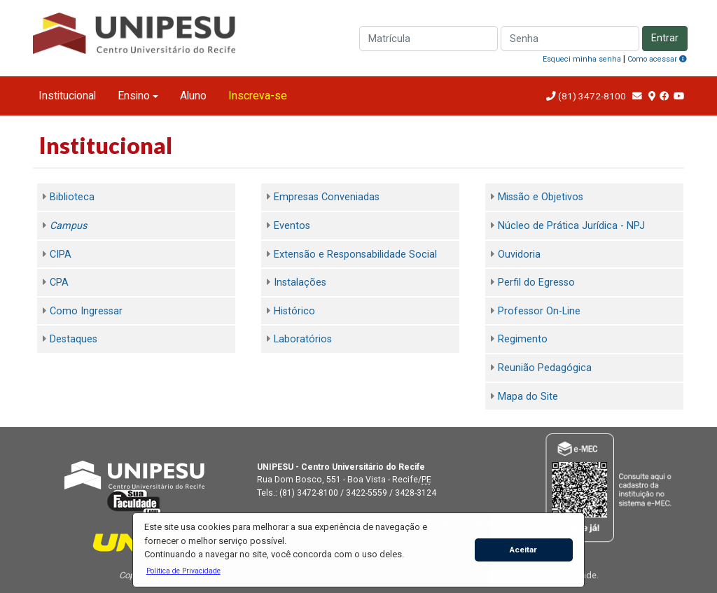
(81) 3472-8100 (591, 96)
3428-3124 (415, 493)
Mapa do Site (528, 397)
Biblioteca (72, 197)
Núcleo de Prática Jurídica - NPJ (571, 226)
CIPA (60, 254)
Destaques (73, 339)
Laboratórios (303, 339)
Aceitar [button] (523, 549)
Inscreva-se (257, 95)
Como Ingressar (86, 311)
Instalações (300, 282)
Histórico (294, 311)
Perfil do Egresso (536, 282)
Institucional (67, 95)
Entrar (664, 38)
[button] (183, 570)
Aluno (193, 95)
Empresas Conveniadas (327, 197)
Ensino (134, 95)
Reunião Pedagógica (545, 368)
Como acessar (657, 59)
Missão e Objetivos (540, 197)
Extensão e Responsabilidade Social (355, 254)
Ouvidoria (519, 254)
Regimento (523, 339)
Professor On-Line (539, 311)
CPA (59, 282)
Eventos (292, 226)
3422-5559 (366, 493)
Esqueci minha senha (582, 59)
